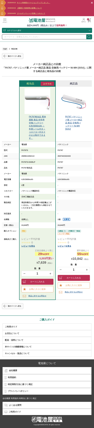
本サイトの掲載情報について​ (18, 347)
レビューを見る (28, 246)
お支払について (12, 333)
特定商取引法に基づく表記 (18, 384)
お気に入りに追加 (34, 289)
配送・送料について (14, 340)
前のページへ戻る (12, 56)
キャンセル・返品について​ (17, 353)
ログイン (83, 20)
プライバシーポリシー (16, 391)
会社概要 (10, 370)
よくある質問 (12, 405)
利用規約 (10, 377)
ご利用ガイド (11, 327)
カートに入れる (34, 281)
